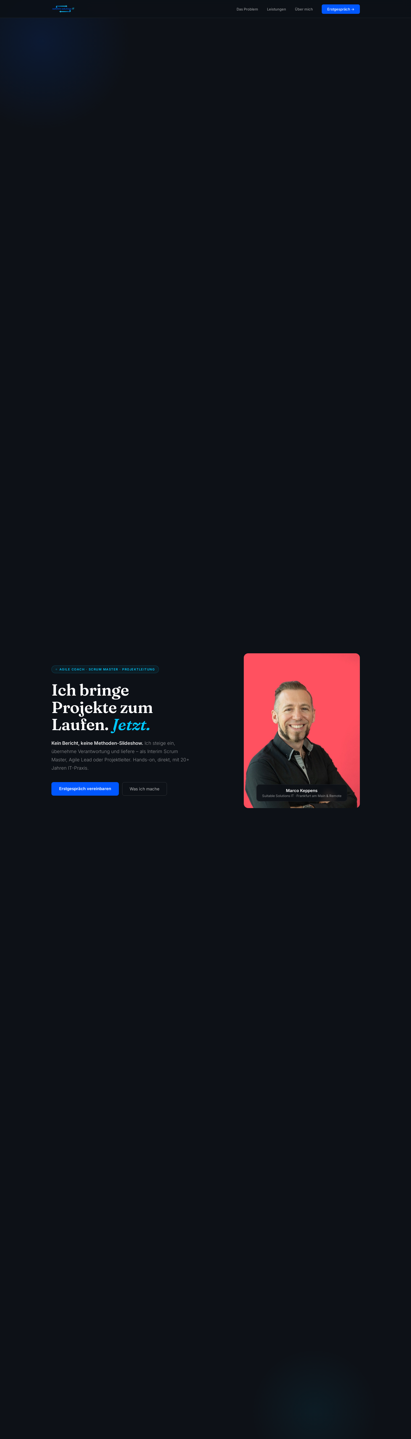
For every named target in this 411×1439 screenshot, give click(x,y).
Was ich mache (144, 788)
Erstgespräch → (340, 9)
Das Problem (247, 9)
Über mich (304, 9)
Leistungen (276, 9)
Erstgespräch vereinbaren (85, 788)
